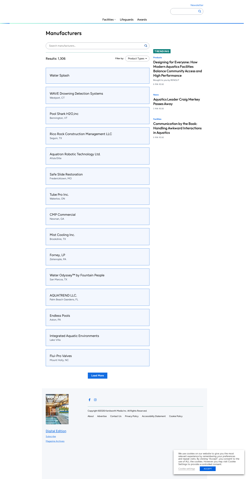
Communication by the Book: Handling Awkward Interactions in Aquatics (177, 128)
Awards (142, 19)
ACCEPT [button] (208, 469)
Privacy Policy (131, 416)
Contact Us (115, 416)
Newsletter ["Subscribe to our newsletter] (197, 5)
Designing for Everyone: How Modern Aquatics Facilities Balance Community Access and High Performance (177, 69)
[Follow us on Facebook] (89, 400)
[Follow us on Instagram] (95, 400)
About (91, 416)
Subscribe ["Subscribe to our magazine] (51, 436)
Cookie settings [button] (186, 468)
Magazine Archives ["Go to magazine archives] (55, 441)
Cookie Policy (175, 416)
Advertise (102, 416)
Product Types (136, 58)
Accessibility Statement (154, 416)
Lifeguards (126, 19)
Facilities (108, 19)
